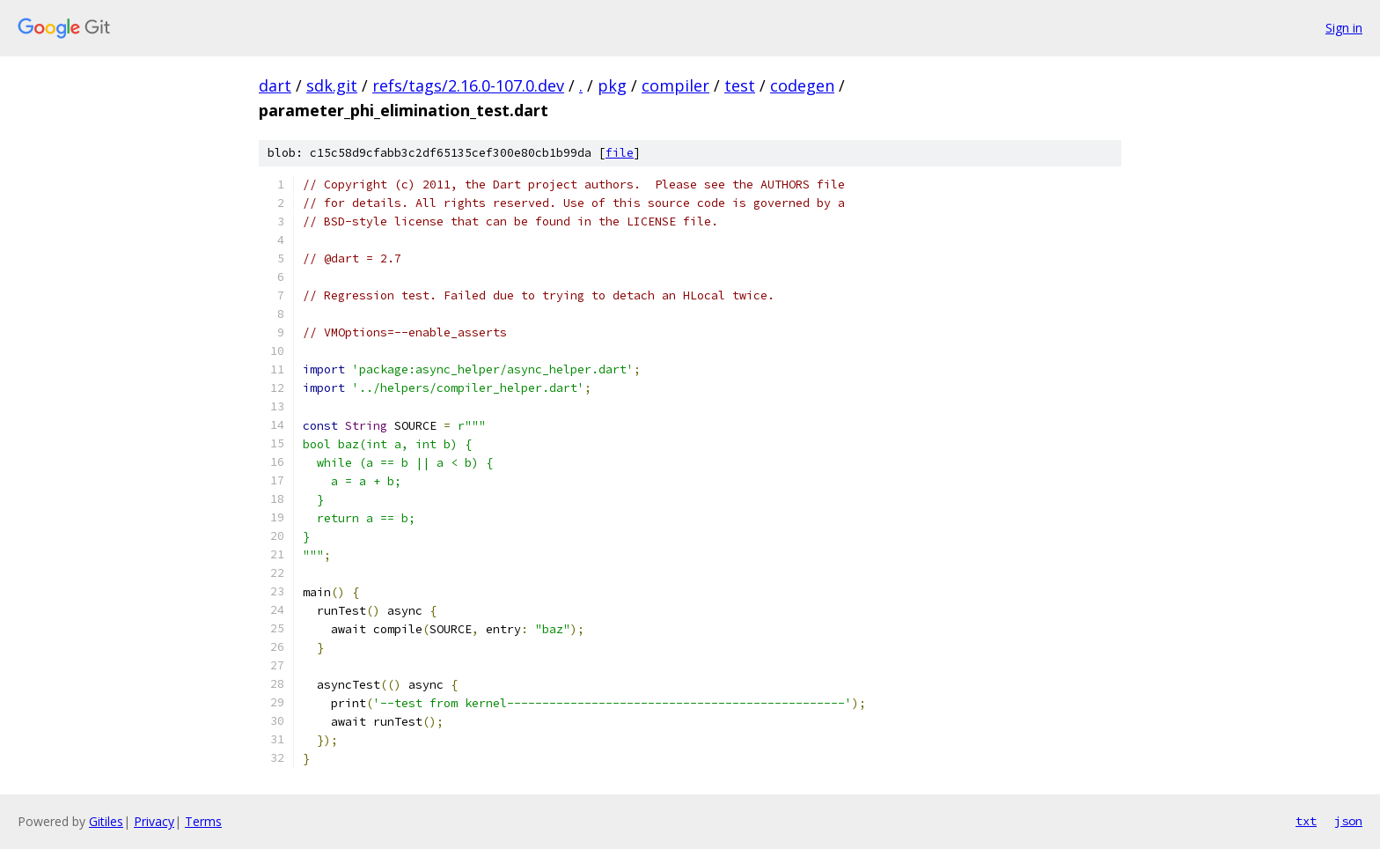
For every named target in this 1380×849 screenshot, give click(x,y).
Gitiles (106, 821)
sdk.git (331, 85)
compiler (675, 85)
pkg (612, 85)
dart (275, 85)
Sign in (1343, 27)
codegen (802, 85)
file (620, 152)
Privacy (154, 821)
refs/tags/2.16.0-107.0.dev (468, 85)
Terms (203, 821)
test (739, 85)
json (1348, 821)
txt (1306, 821)
